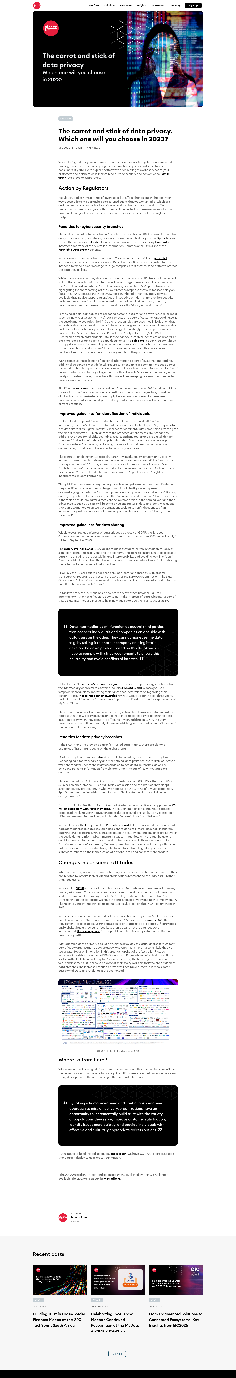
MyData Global (132, 688)
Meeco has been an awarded (98, 695)
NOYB (80, 888)
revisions (82, 388)
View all (117, 1353)
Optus (161, 238)
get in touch (118, 1153)
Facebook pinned (88, 931)
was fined (99, 757)
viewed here (112, 1178)
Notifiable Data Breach (73, 249)
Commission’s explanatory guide (98, 684)
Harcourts (162, 242)
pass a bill (160, 258)
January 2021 (154, 920)
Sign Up (193, 5)
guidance (138, 340)
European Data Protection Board (107, 825)
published (170, 425)
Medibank (96, 242)
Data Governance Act (78, 549)
